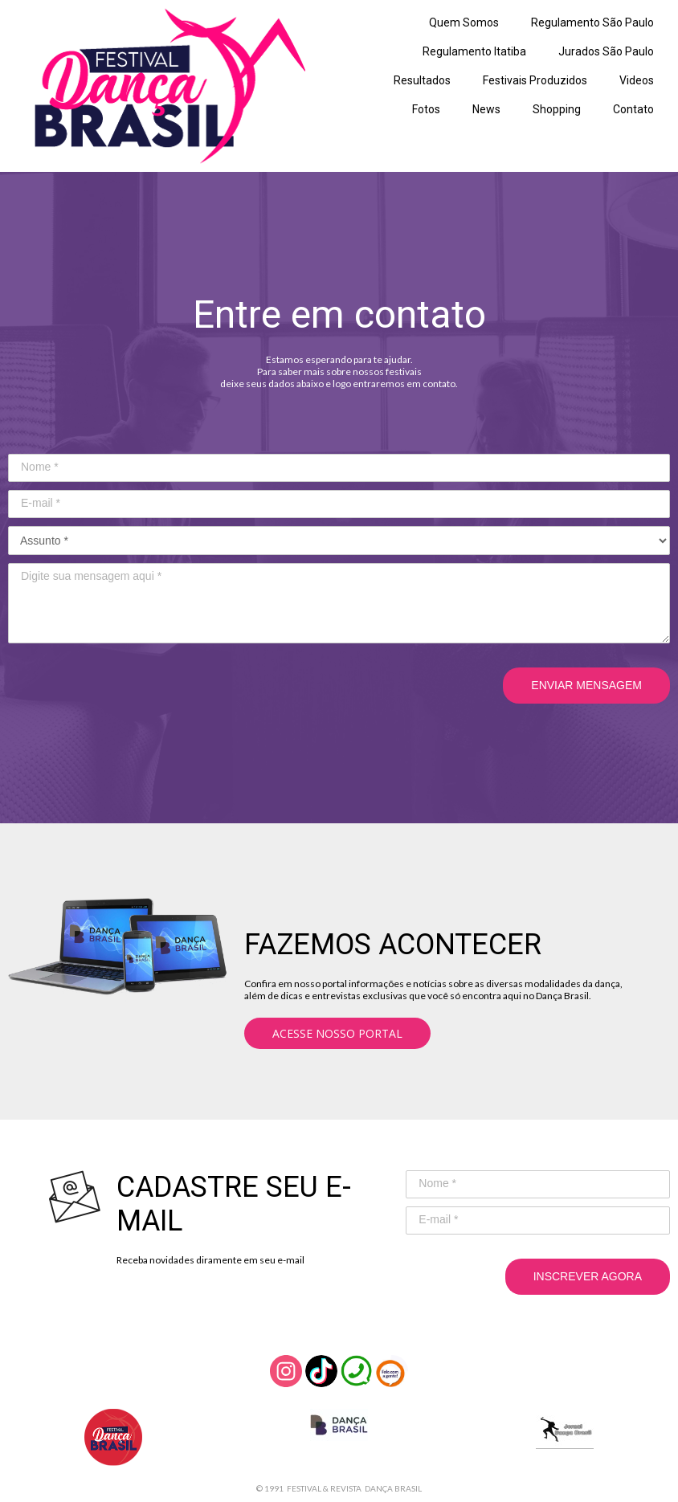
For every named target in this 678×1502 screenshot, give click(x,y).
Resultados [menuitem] (422, 80)
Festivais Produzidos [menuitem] (535, 80)
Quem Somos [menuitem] (464, 22)
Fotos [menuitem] (426, 109)
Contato (633, 109)
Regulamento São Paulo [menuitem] (592, 22)
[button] (337, 1033)
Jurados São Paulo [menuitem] (606, 51)
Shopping (557, 109)
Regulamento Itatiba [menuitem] (474, 51)
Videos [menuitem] (636, 80)
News (486, 109)
